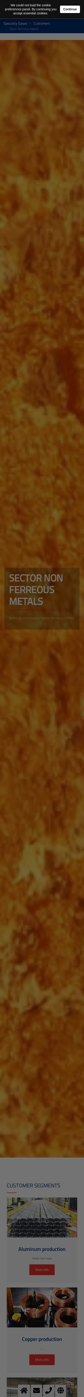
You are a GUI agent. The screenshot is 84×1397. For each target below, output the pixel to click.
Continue (70, 9)
